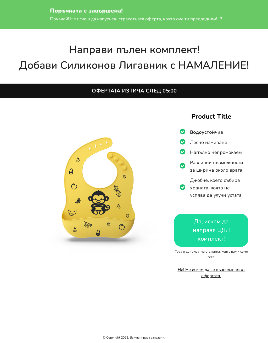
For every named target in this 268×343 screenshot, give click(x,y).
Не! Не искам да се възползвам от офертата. (211, 273)
